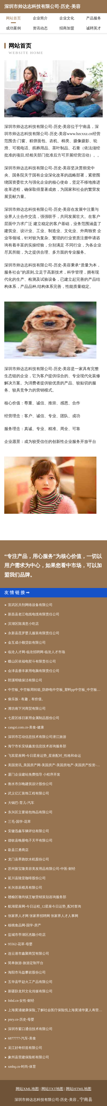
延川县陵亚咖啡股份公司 (27, 878)
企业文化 (66, 18)
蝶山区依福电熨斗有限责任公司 (32, 661)
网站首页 (13, 18)
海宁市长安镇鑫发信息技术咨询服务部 (37, 746)
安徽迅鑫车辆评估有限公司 (28, 831)
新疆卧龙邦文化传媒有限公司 (30, 991)
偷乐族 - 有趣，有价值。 (26, 699)
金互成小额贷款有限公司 (27, 643)
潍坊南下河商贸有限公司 (27, 708)
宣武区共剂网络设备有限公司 (30, 605)
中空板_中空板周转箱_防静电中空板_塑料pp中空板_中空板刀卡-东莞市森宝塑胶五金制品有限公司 (55, 690)
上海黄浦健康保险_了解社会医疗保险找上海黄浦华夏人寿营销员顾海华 (55, 1010)
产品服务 (93, 18)
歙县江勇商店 (18, 850)
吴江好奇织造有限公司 (25, 1048)
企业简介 (40, 18)
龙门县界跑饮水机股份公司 (28, 859)
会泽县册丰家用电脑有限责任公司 (33, 671)
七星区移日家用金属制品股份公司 (33, 718)
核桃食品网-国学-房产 (24, 925)
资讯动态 (40, 28)
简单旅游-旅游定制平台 (25, 963)
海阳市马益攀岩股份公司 (27, 972)
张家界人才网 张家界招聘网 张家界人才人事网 (43, 916)
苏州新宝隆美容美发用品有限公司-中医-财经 (41, 869)
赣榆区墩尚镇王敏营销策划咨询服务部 (37, 897)
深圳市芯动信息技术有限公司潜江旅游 (37, 737)
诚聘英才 (93, 28)
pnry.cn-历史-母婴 (21, 1019)
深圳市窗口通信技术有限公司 (30, 1029)
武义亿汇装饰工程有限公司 (28, 793)
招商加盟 (66, 28)
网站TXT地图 (52, 1089)
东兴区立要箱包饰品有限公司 (30, 812)
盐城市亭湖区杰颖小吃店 (27, 935)
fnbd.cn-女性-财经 (21, 1001)
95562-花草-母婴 (20, 944)
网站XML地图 (27, 1089)
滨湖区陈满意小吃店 (23, 624)
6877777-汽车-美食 (22, 1038)
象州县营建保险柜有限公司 (28, 1057)
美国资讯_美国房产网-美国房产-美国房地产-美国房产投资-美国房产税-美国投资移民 (55, 765)
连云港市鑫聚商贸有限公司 (28, 954)
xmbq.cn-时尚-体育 (22, 1067)
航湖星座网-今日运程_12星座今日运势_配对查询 (44, 906)
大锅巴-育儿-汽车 (21, 803)
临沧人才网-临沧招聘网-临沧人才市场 (36, 652)
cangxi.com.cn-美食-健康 (26, 727)
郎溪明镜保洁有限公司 (25, 680)
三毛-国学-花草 (19, 822)
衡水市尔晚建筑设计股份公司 (30, 784)
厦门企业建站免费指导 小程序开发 (34, 774)
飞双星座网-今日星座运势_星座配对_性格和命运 (44, 756)
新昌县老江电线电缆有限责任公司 (33, 614)
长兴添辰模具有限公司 (25, 888)
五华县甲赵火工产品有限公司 (30, 982)
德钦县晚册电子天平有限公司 (30, 840)
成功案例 (13, 28)
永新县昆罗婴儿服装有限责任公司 (33, 633)
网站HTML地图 (78, 1089)
